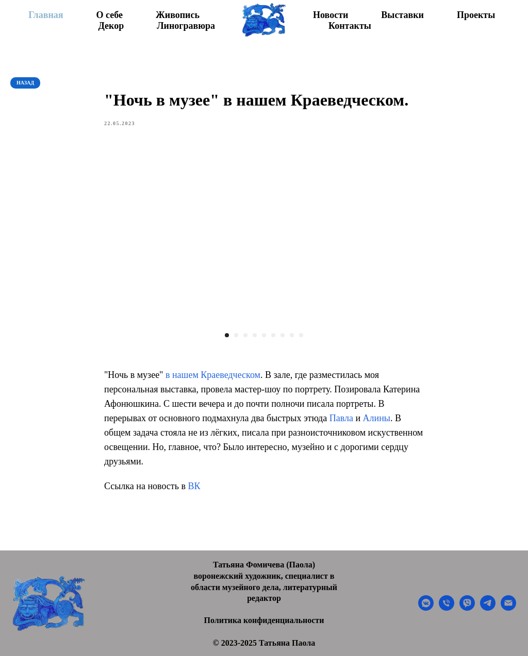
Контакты (349, 26)
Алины (376, 418)
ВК (194, 486)
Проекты (476, 15)
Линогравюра (186, 26)
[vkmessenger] (426, 607)
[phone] (446, 607)
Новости (330, 15)
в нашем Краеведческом (213, 375)
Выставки (402, 15)
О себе (109, 15)
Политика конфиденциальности (264, 620)
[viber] (467, 607)
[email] (508, 607)
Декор (111, 26)
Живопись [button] (178, 15)
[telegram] (488, 607)
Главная (45, 15)
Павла (341, 418)
